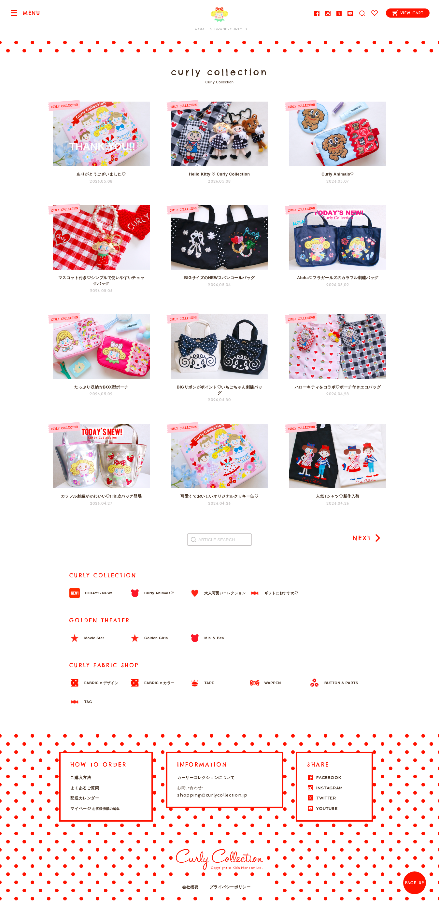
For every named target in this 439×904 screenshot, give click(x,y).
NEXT (362, 538)
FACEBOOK (324, 777)
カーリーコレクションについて (205, 777)
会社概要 (190, 887)
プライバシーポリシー (229, 887)
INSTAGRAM (324, 788)
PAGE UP (414, 883)
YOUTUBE (322, 808)
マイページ (95, 808)
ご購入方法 (80, 777)
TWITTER (321, 798)
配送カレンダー (84, 798)
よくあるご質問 (84, 788)
